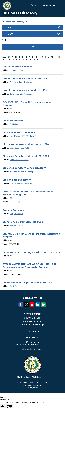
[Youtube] (32, 306)
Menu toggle (59, 5)
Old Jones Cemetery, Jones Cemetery (24, 167)
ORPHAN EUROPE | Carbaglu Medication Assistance (31, 252)
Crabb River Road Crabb (19, 148)
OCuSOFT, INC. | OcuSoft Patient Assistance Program (27, 104)
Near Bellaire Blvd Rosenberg (21, 171)
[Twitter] (27, 306)
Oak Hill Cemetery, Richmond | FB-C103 (24, 90)
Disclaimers (37, 385)
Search (31, 5)
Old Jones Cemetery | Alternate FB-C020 (25, 144)
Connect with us (32, 298)
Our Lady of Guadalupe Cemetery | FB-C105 (27, 282)
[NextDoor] (44, 306)
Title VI (37, 382)
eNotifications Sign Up (32, 324)
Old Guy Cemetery (13, 120)
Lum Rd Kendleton (17, 70)
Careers (45, 382)
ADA (31, 382)
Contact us (32, 331)
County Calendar (32, 317)
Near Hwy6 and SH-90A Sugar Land (24, 136)
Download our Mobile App (32, 321)
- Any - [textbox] (10, 27)
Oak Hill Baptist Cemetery (17, 66)
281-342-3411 (32, 337)
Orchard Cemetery (13, 210)
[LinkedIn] (38, 306)
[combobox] (32, 27)
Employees (27, 385)
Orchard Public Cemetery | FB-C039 (22, 221)
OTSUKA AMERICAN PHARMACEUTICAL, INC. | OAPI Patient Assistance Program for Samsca (29, 266)
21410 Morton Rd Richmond (21, 94)
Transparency (22, 382)
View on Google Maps (32, 349)
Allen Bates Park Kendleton (21, 82)
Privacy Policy (33, 388)
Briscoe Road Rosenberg (19, 160)
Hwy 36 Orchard (16, 214)
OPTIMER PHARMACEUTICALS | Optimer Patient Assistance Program (28, 193)
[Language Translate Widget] (44, 5)
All (4, 57)
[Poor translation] (9, 406)
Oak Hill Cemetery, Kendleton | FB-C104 (24, 78)
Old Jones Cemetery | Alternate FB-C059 (25, 156)
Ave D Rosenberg (17, 286)
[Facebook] (21, 306)
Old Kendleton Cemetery (16, 179)
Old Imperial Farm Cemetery (18, 132)
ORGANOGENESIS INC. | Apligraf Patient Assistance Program (31, 235)
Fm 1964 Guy (15, 124)
